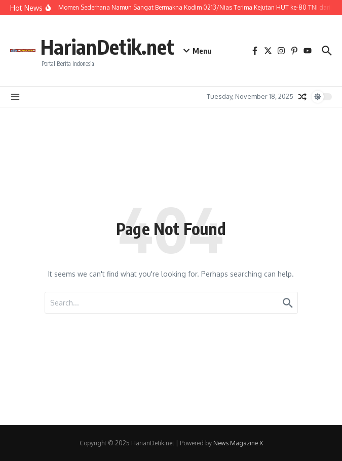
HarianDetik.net (107, 46)
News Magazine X (238, 443)
